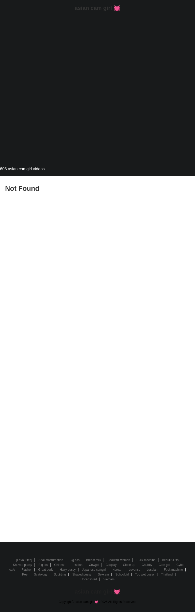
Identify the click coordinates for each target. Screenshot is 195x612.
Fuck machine (146, 560)
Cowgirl (94, 565)
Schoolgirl (122, 574)
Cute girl (164, 565)
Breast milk (93, 560)
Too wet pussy (145, 574)
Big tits (43, 565)
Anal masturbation (51, 560)
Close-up (129, 565)
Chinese (59, 565)
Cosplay (111, 565)
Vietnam (109, 579)
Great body (45, 569)
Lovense (134, 569)
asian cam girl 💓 (97, 8)
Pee (24, 574)
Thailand (167, 574)
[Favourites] (24, 560)
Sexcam (103, 574)
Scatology (40, 574)
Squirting (60, 574)
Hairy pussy (68, 569)
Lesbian (77, 565)
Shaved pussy (22, 565)
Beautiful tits (170, 560)
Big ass (74, 560)
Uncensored (88, 579)
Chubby (147, 565)
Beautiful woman (119, 560)
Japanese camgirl (94, 569)
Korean (117, 569)
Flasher (27, 569)
